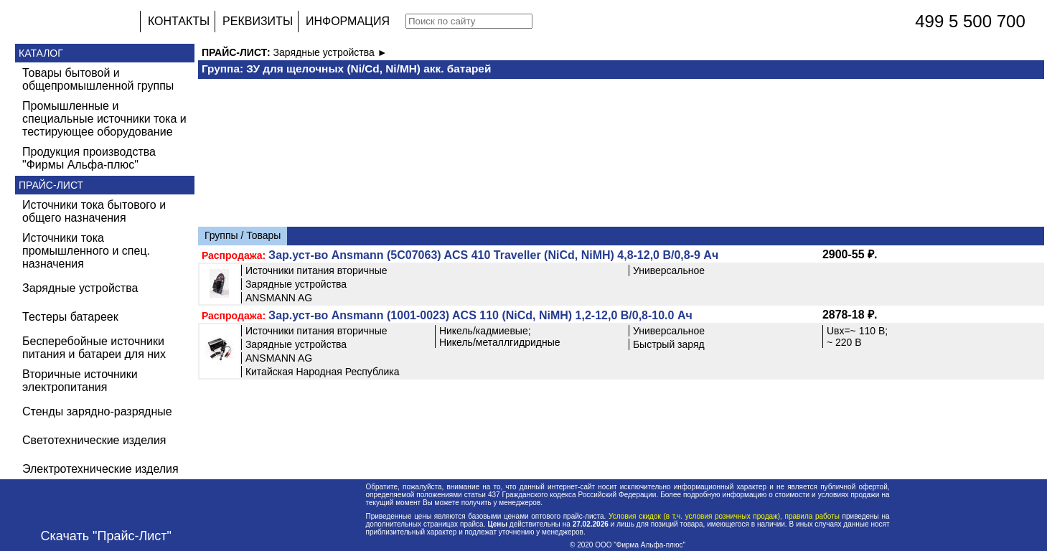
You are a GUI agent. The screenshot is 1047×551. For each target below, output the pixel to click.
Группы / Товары (243, 235)
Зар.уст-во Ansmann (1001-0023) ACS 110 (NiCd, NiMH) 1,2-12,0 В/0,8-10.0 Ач (480, 315)
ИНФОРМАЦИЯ (348, 21)
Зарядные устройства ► (330, 52)
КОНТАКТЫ (179, 21)
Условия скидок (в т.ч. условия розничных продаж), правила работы (724, 516)
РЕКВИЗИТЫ (257, 21)
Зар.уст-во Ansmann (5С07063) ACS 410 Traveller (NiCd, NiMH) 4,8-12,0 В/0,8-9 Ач (493, 255)
